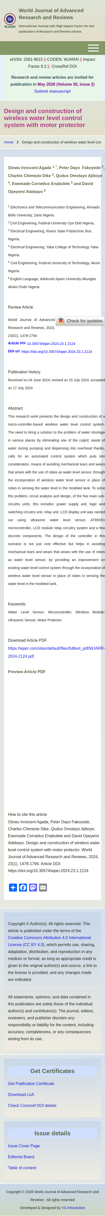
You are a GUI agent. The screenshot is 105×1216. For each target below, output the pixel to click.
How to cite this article (27, 814)
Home (8, 142)
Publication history (24, 372)
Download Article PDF (27, 640)
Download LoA (21, 1094)
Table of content (22, 1168)
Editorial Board (21, 1157)
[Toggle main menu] (52, 48)
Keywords (17, 604)
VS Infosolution (73, 1208)
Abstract (15, 408)
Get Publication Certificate (31, 1084)
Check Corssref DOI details (32, 1105)
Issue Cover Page (24, 1146)
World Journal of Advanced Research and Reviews (51, 14)
